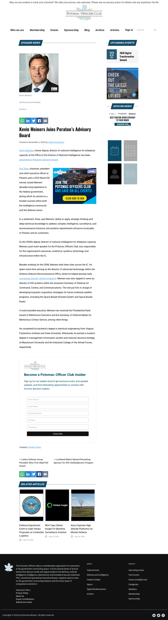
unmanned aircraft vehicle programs (37, 278)
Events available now (138, 579)
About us (20, 596)
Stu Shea (23, 168)
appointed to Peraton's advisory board (38, 159)
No (157, 2)
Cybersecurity (93, 570)
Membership (37, 30)
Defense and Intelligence (98, 575)
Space (89, 584)
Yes (153, 2)
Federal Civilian (93, 579)
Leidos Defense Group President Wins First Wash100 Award (33, 462)
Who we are (17, 30)
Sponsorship (71, 30)
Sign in (129, 29)
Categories (133, 584)
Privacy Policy (22, 593)
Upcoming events (136, 570)
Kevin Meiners (26, 150)
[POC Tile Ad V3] (74, 185)
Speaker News (34, 447)
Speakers (133, 589)
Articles (114, 30)
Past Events (134, 575)
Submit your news (24, 602)
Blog (87, 30)
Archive (99, 30)
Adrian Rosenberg (56, 142)
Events (54, 30)
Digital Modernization (96, 589)
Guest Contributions (25, 599)
